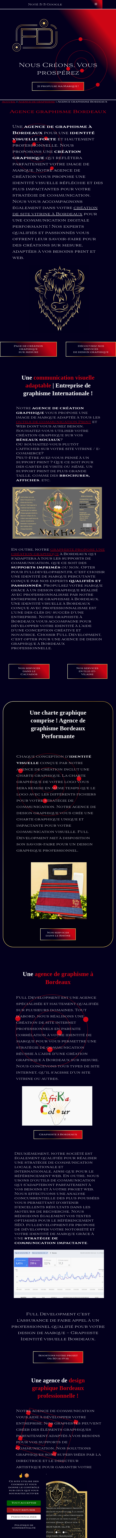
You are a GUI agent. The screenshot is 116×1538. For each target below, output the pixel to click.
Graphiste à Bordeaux (58, 1149)
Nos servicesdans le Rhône (58, 949)
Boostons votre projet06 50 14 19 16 (58, 1357)
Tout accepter (23, 1502)
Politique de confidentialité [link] (24, 1526)
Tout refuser (23, 1510)
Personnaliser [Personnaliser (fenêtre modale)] (24, 1517)
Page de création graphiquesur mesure (28, 364)
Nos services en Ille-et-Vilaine (87, 686)
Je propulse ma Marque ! (58, 86)
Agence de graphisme (36, 101)
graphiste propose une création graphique (58, 551)
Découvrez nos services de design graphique (90, 364)
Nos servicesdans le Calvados (29, 686)
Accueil (9, 101)
